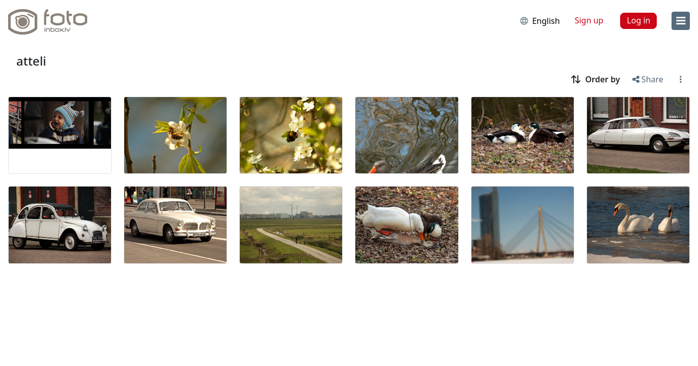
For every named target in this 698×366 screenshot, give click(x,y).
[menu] (681, 21)
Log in (638, 20)
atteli (31, 60)
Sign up (589, 20)
